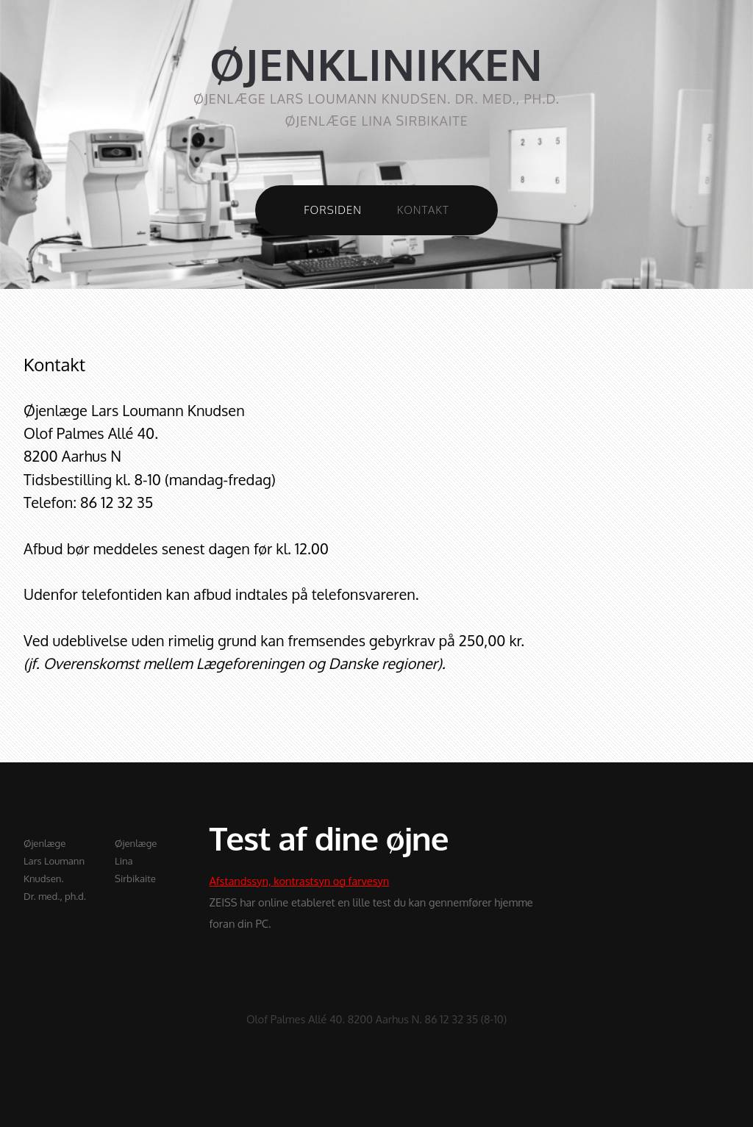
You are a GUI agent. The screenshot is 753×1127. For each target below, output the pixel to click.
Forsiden (333, 209)
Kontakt (423, 209)
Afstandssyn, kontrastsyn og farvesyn (300, 880)
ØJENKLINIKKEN (376, 64)
